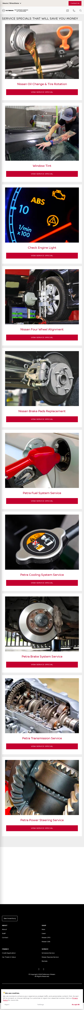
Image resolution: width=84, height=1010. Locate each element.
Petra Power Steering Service (42, 820)
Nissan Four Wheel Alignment (42, 329)
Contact (5, 938)
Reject (7, 1005)
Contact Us (75, 3)
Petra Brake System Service (42, 656)
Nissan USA (46, 942)
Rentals (44, 961)
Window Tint (42, 166)
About (4, 929)
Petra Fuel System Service (42, 493)
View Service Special (54, 92)
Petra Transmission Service (42, 738)
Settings (40, 1005)
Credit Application (9, 953)
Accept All (75, 1005)
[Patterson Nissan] (15, 10)
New (43, 929)
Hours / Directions (11, 3)
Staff (3, 933)
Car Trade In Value (9, 957)
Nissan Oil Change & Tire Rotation (42, 84)
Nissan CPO (46, 938)
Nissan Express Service (50, 957)
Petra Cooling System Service (42, 575)
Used (44, 933)
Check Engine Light (42, 248)
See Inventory (10, 918)
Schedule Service (48, 953)
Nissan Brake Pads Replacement (42, 411)
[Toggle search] (80, 10)
